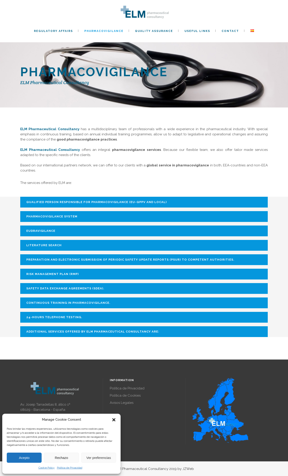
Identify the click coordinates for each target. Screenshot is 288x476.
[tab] (144, 202)
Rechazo (61, 458)
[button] (114, 420)
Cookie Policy (46, 467)
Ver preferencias (98, 458)
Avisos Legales (121, 403)
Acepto (24, 458)
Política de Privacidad (69, 467)
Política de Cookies (125, 395)
